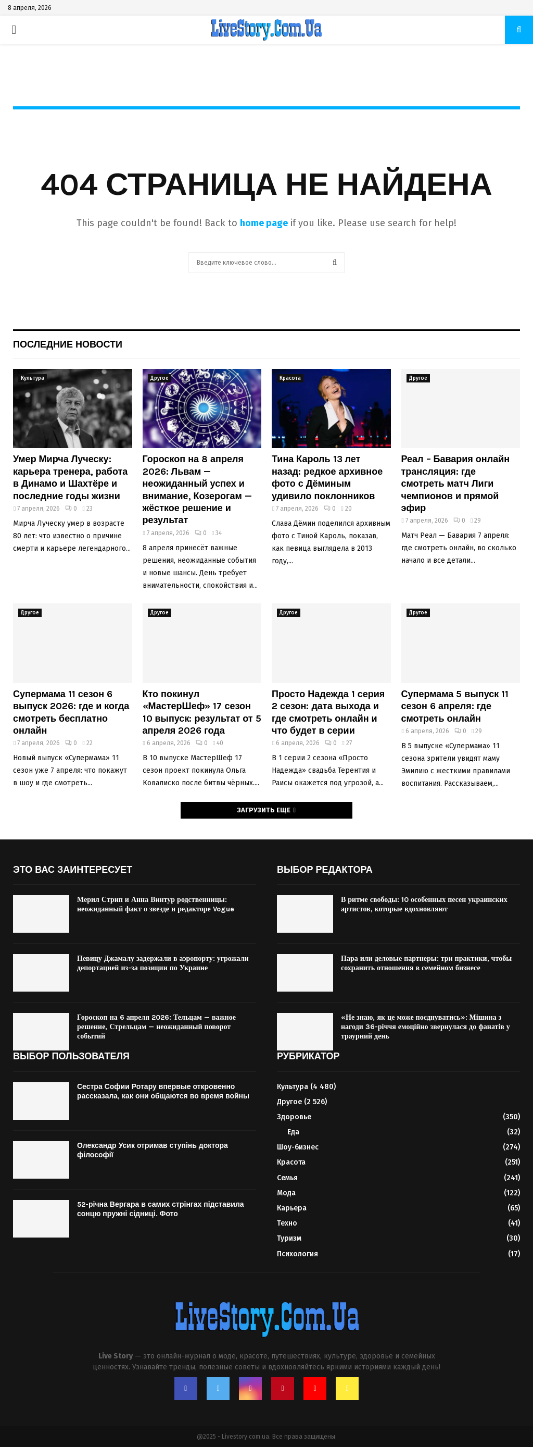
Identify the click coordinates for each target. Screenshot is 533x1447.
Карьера (292, 1208)
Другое (159, 378)
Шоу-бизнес (298, 1147)
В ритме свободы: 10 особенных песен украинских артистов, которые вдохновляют (424, 904)
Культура (32, 378)
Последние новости (67, 344)
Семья (287, 1177)
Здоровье (294, 1116)
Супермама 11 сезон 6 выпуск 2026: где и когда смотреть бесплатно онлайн (71, 712)
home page (264, 223)
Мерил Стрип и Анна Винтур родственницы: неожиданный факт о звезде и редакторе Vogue (155, 904)
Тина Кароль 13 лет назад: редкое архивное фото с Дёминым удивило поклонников (327, 477)
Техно (287, 1223)
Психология (297, 1254)
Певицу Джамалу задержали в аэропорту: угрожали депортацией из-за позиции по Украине (163, 963)
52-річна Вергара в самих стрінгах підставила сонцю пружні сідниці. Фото (160, 1209)
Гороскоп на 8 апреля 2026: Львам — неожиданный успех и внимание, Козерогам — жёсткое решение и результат (197, 489)
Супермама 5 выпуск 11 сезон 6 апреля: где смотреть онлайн (455, 706)
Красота (290, 378)
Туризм (289, 1238)
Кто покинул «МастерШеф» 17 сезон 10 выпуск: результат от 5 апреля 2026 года (202, 712)
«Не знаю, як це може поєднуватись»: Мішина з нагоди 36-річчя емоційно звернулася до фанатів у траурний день (425, 1027)
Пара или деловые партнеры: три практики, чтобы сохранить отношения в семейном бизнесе (426, 963)
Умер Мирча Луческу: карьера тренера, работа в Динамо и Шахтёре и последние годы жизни (70, 477)
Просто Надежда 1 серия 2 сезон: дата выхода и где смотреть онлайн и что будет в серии (328, 712)
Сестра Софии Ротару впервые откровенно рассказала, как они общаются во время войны (163, 1091)
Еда (293, 1132)
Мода (286, 1193)
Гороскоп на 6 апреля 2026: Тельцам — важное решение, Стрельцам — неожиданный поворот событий (156, 1027)
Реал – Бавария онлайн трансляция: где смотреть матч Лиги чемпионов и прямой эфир (455, 483)
